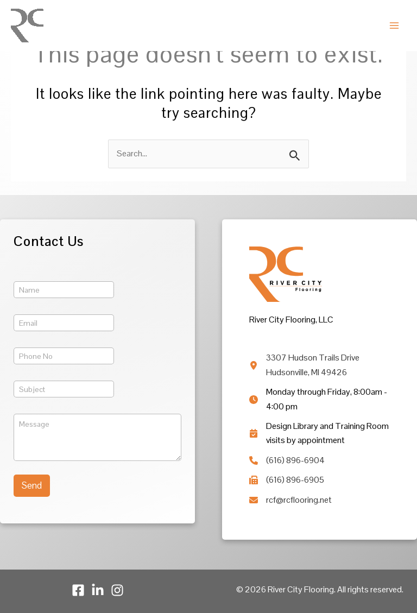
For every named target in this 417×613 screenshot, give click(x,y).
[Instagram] (117, 590)
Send (32, 485)
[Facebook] (78, 590)
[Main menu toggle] (394, 25)
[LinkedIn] (97, 590)
